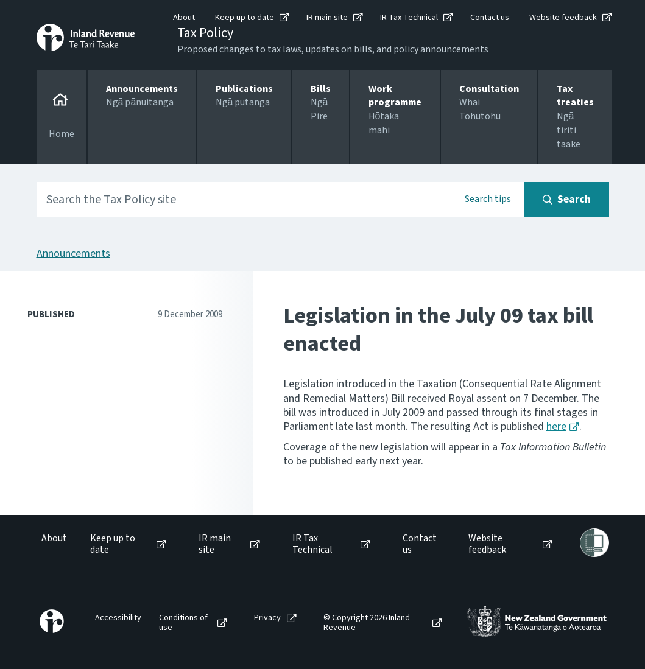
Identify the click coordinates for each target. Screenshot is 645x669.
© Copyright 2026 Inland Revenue (366, 623)
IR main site (327, 18)
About (184, 18)
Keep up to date (244, 18)
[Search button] (566, 199)
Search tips (488, 199)
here (556, 426)
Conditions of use (183, 623)
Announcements (73, 253)
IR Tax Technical (409, 18)
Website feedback (563, 18)
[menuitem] (53, 544)
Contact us (489, 18)
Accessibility (118, 618)
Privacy (267, 618)
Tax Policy (205, 33)
